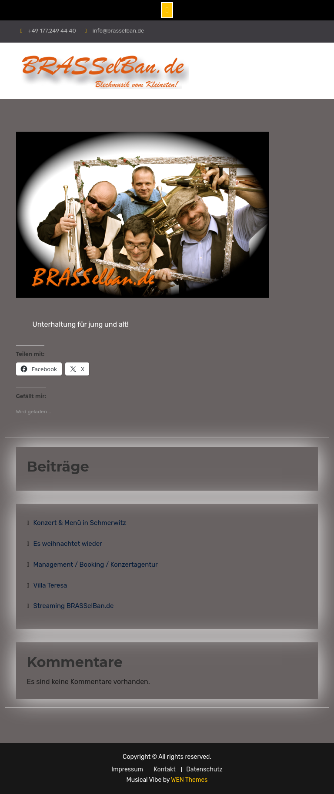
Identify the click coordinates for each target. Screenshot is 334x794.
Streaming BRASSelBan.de (73, 606)
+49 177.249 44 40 (52, 30)
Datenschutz (204, 769)
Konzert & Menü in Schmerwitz (79, 523)
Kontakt (164, 769)
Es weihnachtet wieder (67, 544)
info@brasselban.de (118, 30)
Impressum (127, 769)
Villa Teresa (50, 585)
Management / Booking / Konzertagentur (95, 564)
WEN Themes (189, 780)
